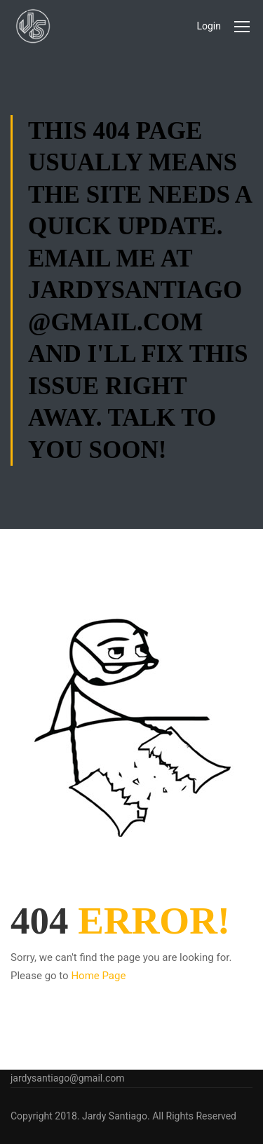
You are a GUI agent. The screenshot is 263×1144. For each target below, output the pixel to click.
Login (208, 26)
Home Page (98, 975)
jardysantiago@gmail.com (68, 1078)
